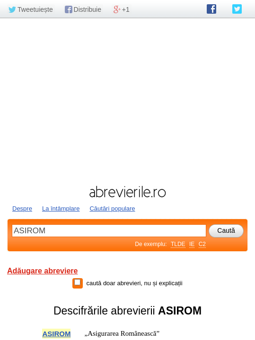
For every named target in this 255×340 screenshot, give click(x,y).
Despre (22, 208)
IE (191, 244)
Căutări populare (112, 208)
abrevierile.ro (127, 192)
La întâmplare (61, 208)
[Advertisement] (127, 100)
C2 (202, 244)
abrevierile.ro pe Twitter (237, 9)
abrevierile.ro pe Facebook (211, 9)
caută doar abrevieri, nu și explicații (134, 283)
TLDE (178, 244)
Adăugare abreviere (42, 271)
